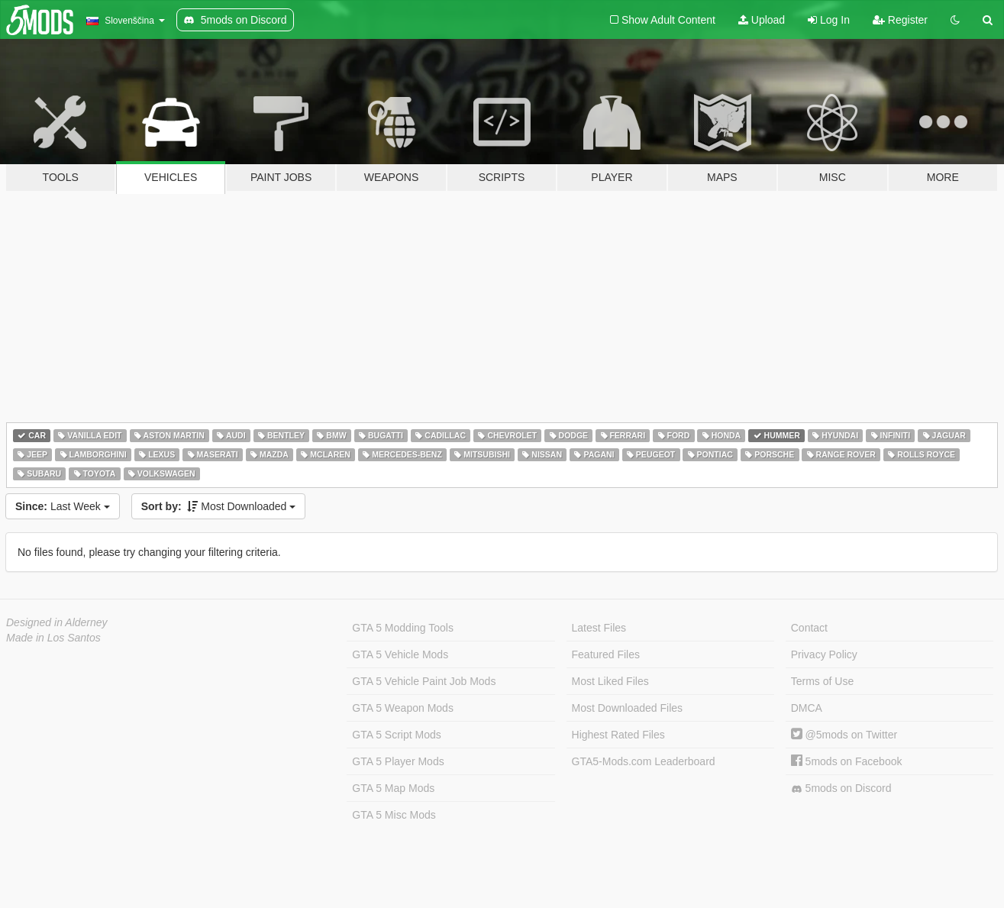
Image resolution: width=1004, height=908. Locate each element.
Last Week (62, 506)
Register (900, 20)
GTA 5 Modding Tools (403, 628)
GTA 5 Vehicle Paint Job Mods (424, 681)
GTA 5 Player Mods (398, 761)
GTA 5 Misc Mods (393, 815)
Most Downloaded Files (627, 708)
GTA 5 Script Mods (396, 735)
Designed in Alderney (57, 622)
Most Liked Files (610, 681)
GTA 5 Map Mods (393, 788)
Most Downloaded (218, 506)
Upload (761, 20)
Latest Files (599, 628)
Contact (809, 628)
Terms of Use (822, 681)
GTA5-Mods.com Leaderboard (643, 761)
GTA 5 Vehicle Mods (400, 654)
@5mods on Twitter (844, 735)
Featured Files (606, 654)
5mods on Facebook (846, 761)
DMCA (806, 708)
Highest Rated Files (618, 735)
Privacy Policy (824, 654)
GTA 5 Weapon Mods (403, 708)
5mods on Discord (841, 788)
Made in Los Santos (53, 638)
